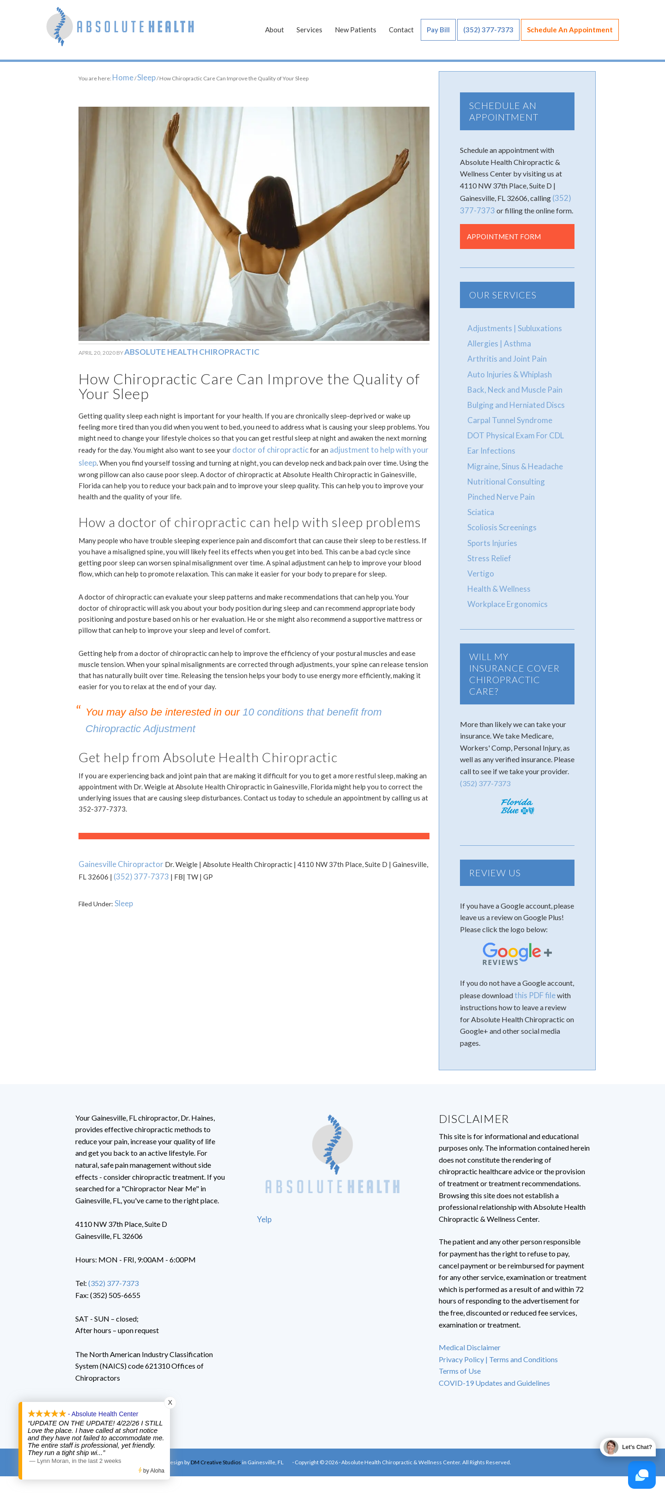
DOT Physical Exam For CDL (512, 429)
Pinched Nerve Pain (498, 487)
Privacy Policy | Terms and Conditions (498, 1343)
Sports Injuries (490, 531)
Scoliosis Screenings (499, 516)
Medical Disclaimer (470, 1332)
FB (287, 1446)
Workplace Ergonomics (504, 589)
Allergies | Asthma (496, 341)
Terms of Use (460, 1355)
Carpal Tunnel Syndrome (505, 414)
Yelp (264, 1203)
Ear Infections (489, 443)
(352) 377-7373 (129, 864)
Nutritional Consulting (502, 473)
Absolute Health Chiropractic (120, 32)
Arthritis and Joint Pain (503, 356)
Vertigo (479, 560)
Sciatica (479, 502)
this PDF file (533, 980)
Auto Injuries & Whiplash (506, 370)
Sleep (123, 888)
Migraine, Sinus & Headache (511, 458)
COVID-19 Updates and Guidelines (494, 1367)
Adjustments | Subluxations (510, 327)
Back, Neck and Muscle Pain (512, 385)
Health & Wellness (496, 575)
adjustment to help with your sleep (373, 441)
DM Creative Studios (216, 1446)
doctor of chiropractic (266, 441)
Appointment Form (504, 236)
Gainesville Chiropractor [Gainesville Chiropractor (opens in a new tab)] (116, 853)
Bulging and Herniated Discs (512, 400)
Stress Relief (487, 545)
